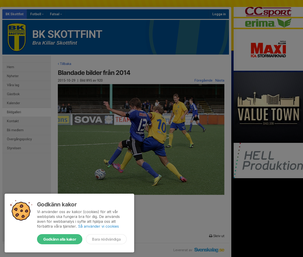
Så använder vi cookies (98, 226)
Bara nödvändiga (106, 239)
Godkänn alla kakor (59, 239)
